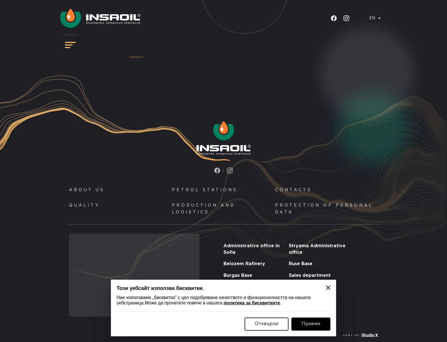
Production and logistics (203, 209)
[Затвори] (328, 287)
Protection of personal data (324, 209)
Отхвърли (266, 324)
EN (372, 18)
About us (87, 190)
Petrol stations (204, 190)
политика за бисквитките (252, 302)
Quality (84, 205)
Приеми (311, 324)
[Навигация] (70, 45)
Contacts (293, 190)
